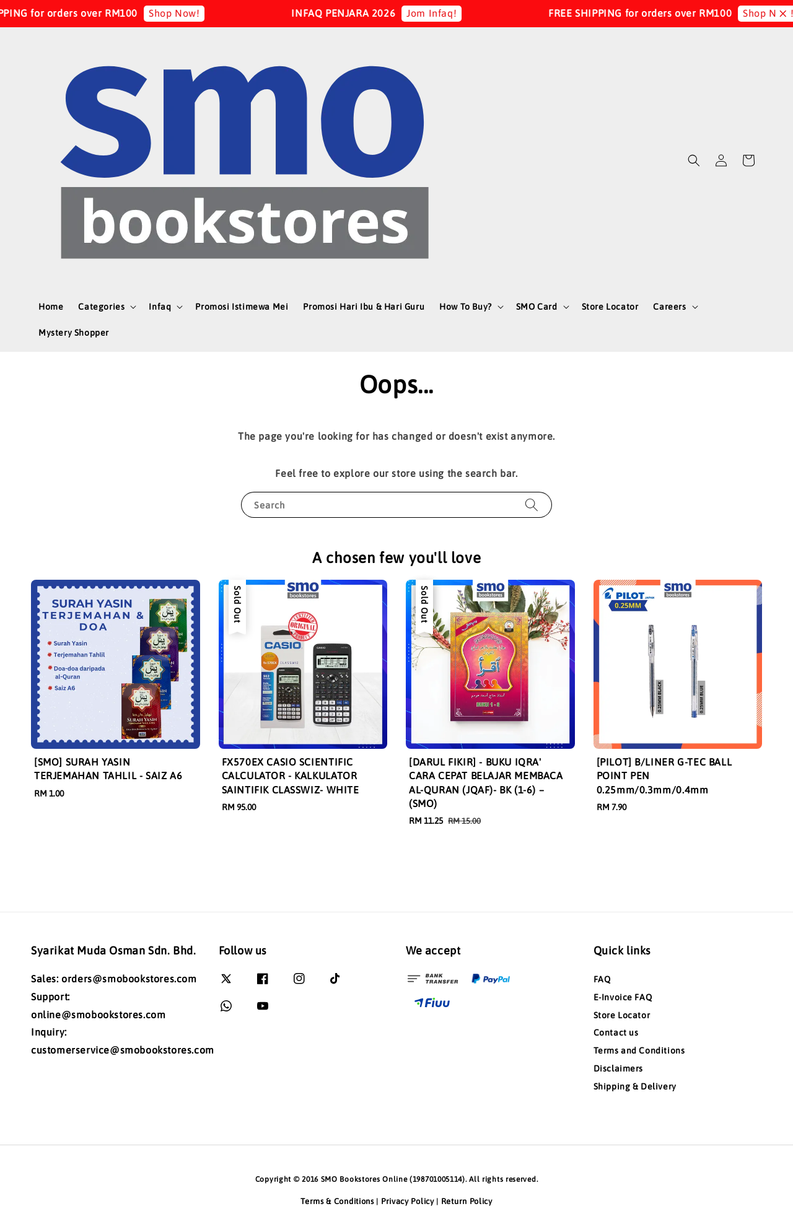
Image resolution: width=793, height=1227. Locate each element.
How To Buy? (465, 307)
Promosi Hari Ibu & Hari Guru (363, 307)
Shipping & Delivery (635, 1086)
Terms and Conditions (639, 1050)
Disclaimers (619, 1068)
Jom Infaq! (449, 13)
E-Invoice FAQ (623, 997)
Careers (669, 307)
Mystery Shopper (73, 333)
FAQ (602, 979)
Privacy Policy (407, 1201)
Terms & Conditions (337, 1201)
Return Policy (467, 1201)
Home (50, 307)
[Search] (531, 504)
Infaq (160, 307)
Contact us (616, 1032)
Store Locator (610, 307)
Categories (101, 307)
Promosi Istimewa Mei (241, 307)
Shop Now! (192, 13)
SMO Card (537, 307)
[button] (694, 160)
